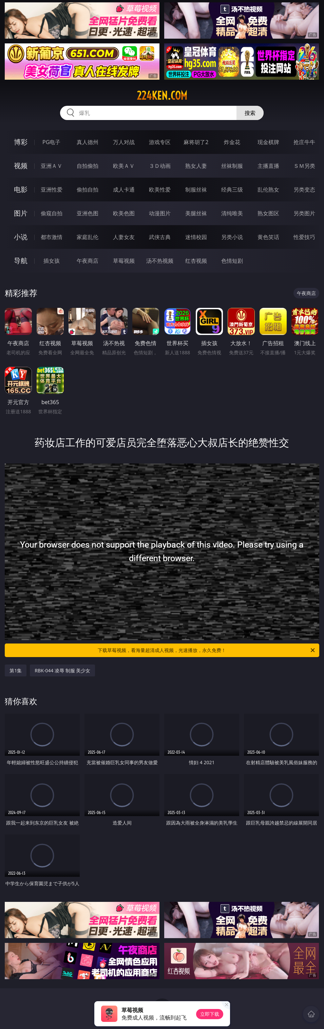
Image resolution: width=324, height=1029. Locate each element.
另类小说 (232, 237)
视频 (20, 165)
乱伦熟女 (268, 189)
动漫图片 (160, 213)
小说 (20, 236)
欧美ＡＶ (124, 166)
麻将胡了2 (196, 142)
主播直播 (268, 166)
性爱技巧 (304, 237)
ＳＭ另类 (304, 166)
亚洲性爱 (51, 189)
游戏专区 (160, 142)
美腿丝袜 (196, 213)
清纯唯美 (232, 213)
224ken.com (162, 95)
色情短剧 (232, 260)
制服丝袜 (196, 189)
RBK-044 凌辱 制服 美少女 (62, 670)
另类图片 (304, 213)
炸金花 (232, 142)
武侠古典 (160, 237)
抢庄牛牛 (304, 142)
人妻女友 (124, 237)
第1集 (15, 670)
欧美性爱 (160, 189)
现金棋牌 (268, 142)
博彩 (20, 141)
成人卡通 (124, 189)
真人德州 (87, 142)
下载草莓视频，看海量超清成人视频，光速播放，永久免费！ (207, 650)
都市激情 (51, 237)
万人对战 (124, 142)
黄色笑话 (268, 237)
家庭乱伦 (87, 237)
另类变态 (304, 189)
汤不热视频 (159, 260)
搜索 (250, 113)
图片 (20, 213)
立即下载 (209, 1014)
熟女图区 (268, 213)
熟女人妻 (196, 166)
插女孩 (51, 260)
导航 (20, 260)
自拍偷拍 (87, 166)
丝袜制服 (232, 166)
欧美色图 (124, 213)
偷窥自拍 (51, 213)
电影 (20, 189)
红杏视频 (196, 260)
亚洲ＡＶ (51, 166)
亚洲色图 (87, 213)
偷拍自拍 (87, 189)
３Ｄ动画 (160, 166)
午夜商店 (87, 260)
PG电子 (51, 142)
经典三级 (232, 189)
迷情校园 (196, 237)
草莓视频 (124, 260)
